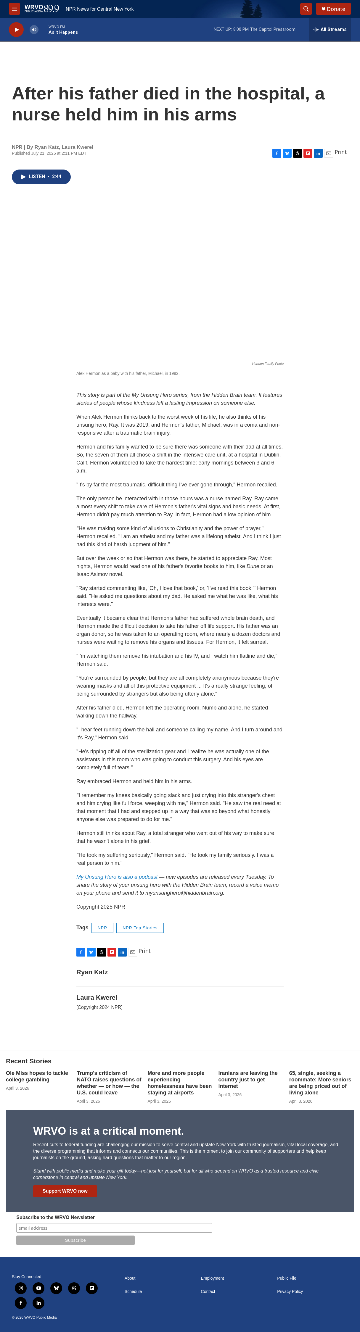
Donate (336, 9)
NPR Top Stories (140, 927)
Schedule (133, 1291)
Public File (286, 1278)
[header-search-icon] (306, 9)
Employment (212, 1278)
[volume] (34, 29)
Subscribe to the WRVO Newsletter (55, 1217)
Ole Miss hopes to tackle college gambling (37, 1076)
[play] (16, 29)
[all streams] (330, 29)
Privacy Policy (290, 1291)
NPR (102, 927)
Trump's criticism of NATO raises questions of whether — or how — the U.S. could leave (109, 1083)
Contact (208, 1291)
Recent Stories (29, 1061)
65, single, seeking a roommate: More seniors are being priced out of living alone (320, 1083)
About (130, 1278)
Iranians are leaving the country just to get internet (248, 1079)
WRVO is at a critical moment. (108, 1131)
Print (341, 151)
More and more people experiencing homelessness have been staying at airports (179, 1083)
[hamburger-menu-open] (14, 9)
